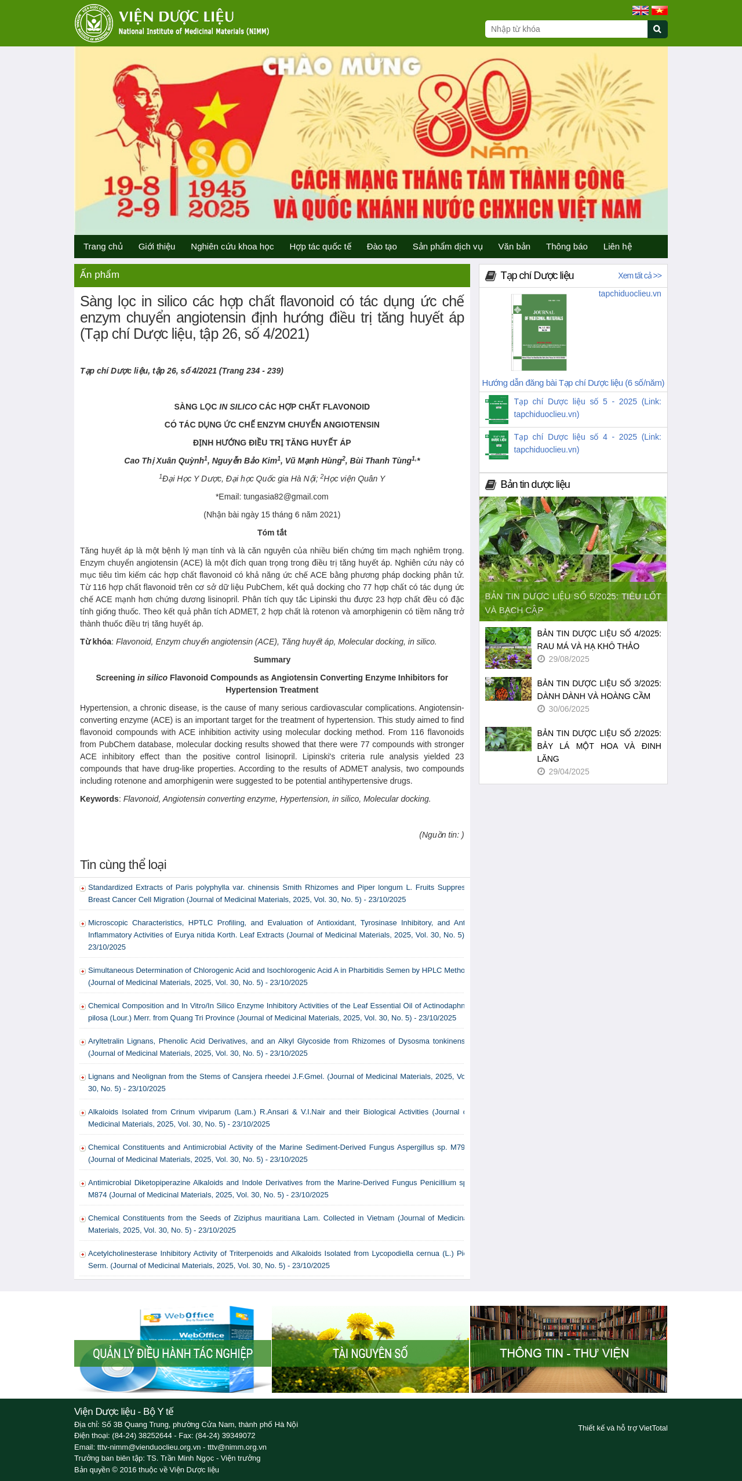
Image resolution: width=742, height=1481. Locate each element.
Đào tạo (382, 246)
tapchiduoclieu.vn (630, 293)
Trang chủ (103, 246)
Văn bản (515, 246)
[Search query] (566, 29)
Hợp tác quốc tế (320, 246)
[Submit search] (663, 35)
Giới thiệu (157, 246)
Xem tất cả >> (639, 275)
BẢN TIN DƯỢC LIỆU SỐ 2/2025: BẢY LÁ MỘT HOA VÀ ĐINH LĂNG (599, 746)
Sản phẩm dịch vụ (448, 246)
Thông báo (567, 246)
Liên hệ (617, 246)
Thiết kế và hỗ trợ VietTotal (623, 1428)
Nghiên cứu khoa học (232, 246)
